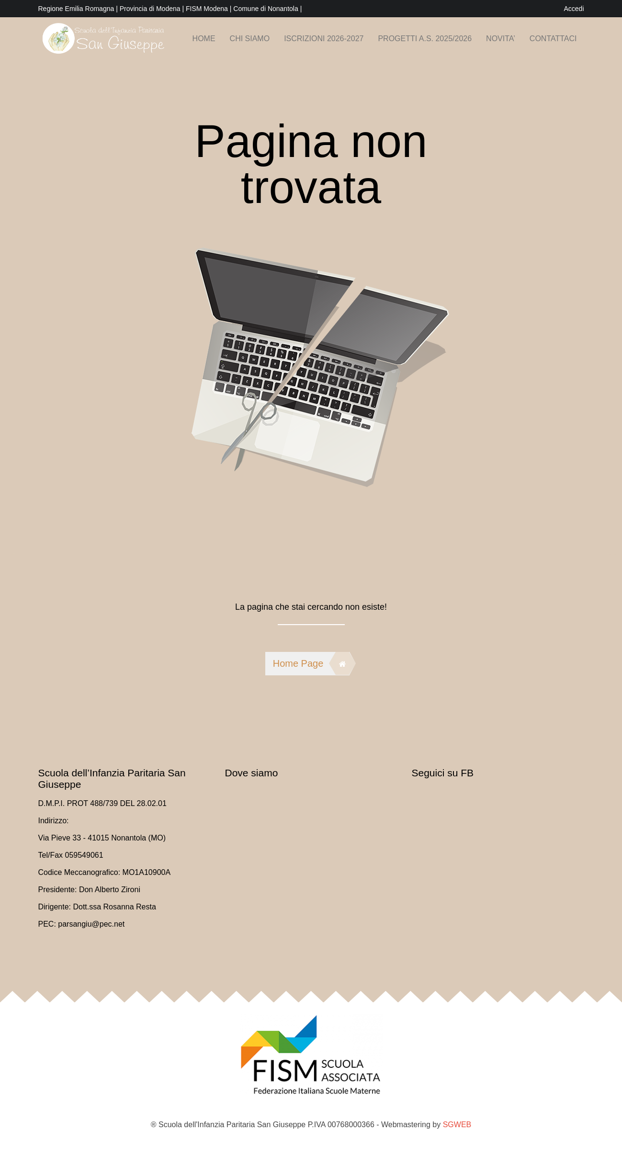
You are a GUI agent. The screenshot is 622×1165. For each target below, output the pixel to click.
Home (203, 38)
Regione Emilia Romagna (77, 8)
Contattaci (553, 38)
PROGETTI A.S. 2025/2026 (425, 38)
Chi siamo (250, 38)
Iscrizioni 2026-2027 (323, 38)
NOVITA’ (500, 38)
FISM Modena (208, 8)
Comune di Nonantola (266, 8)
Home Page (311, 663)
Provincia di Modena (150, 8)
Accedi (574, 8)
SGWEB (457, 1124)
